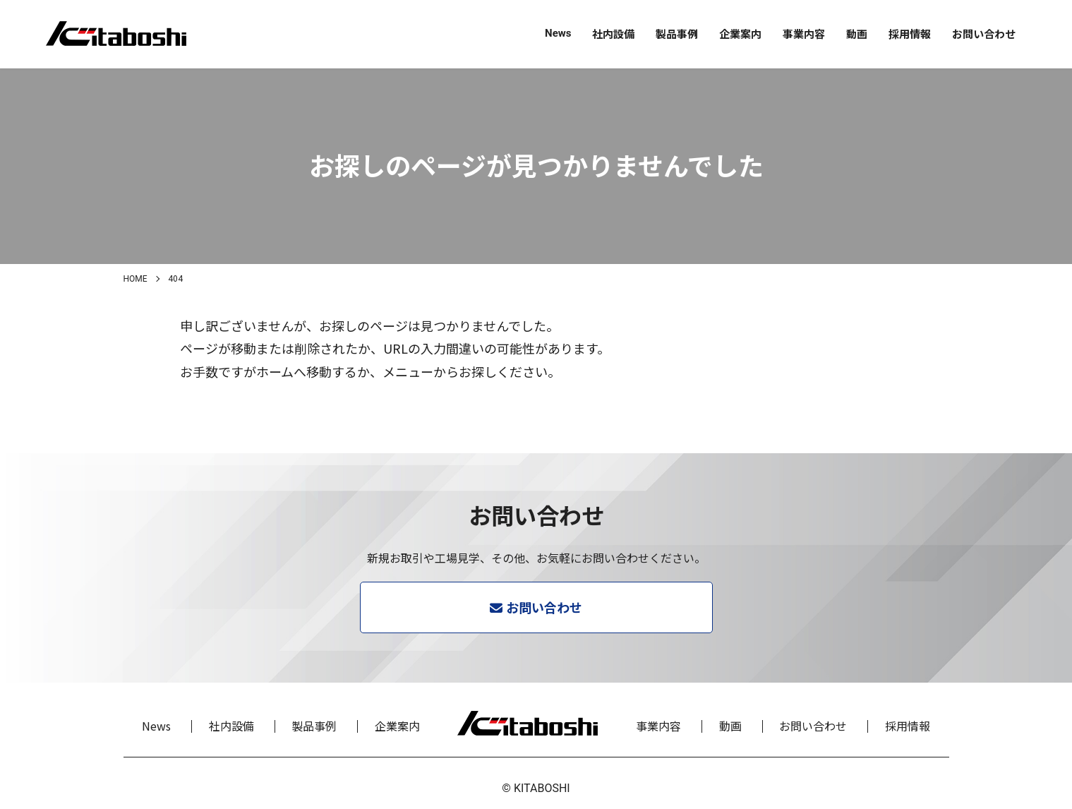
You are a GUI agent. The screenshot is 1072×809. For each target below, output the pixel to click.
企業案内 (740, 33)
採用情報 (910, 33)
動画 (856, 33)
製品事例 (677, 33)
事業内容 (804, 33)
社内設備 (613, 33)
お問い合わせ (984, 33)
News (558, 33)
